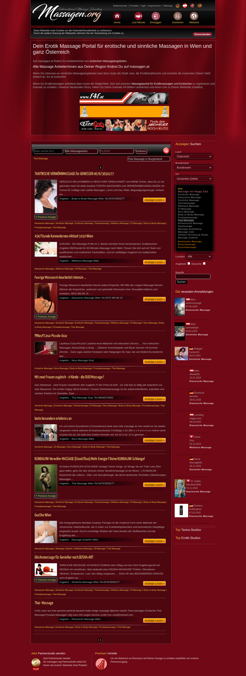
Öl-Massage (184, 209)
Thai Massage (186, 220)
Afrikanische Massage (190, 223)
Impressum (154, 5)
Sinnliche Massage (188, 200)
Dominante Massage (190, 241)
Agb (143, 5)
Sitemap (168, 5)
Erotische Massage (188, 194)
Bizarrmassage (187, 244)
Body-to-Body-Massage (191, 214)
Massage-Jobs (186, 232)
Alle (180, 189)
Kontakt (134, 5)
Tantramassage (186, 203)
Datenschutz (120, 5)
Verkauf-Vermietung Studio (193, 235)
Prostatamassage (188, 217)
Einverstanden (202, 34)
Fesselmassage (187, 247)
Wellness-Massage (188, 206)
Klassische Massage (189, 197)
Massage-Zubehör (188, 237)
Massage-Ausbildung (190, 229)
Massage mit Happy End (193, 191)
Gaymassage (185, 226)
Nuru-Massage (186, 212)
